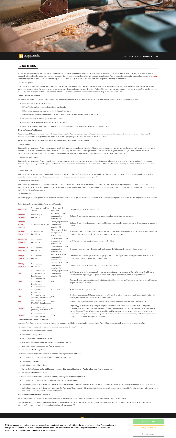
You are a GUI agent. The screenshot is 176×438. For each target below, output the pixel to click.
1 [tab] (85, 50)
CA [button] (155, 57)
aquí (155, 77)
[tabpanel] (88, 26)
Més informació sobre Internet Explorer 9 (34, 395)
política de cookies (50, 430)
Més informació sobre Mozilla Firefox (32, 373)
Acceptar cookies (148, 421)
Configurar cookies (148, 428)
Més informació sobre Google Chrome (32, 350)
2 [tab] (88, 50)
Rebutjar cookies (148, 434)
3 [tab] (91, 50)
